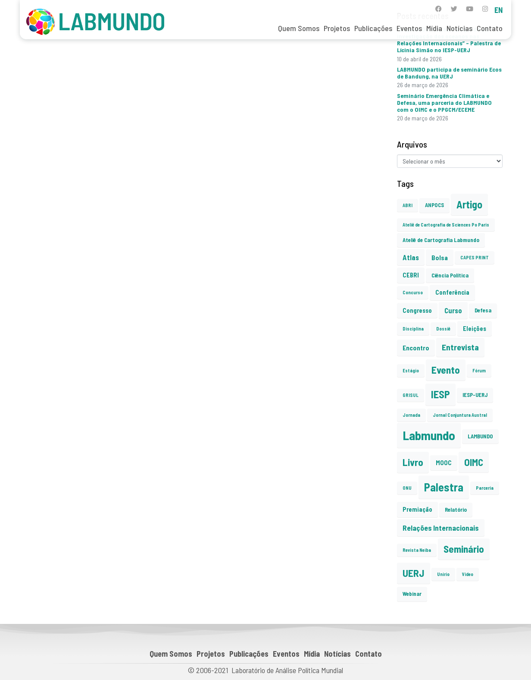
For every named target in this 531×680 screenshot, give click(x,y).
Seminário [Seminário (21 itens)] (464, 549)
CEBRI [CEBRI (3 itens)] (411, 275)
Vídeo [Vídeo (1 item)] (467, 574)
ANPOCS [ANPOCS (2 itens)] (434, 204)
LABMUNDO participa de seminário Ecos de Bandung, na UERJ (449, 73)
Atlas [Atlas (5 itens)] (411, 257)
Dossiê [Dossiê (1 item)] (443, 328)
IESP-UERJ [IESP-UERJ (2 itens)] (474, 394)
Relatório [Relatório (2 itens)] (456, 509)
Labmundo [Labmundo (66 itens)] (429, 435)
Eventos (409, 28)
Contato (490, 28)
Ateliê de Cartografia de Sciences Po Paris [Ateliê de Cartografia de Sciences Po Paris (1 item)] (446, 224)
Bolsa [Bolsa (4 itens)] (439, 257)
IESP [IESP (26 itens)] (440, 394)
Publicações (373, 28)
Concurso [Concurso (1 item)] (413, 292)
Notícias (459, 28)
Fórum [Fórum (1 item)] (479, 370)
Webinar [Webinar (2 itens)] (412, 593)
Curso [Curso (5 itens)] (453, 310)
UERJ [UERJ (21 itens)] (414, 573)
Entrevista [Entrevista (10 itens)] (460, 347)
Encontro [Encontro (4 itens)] (416, 347)
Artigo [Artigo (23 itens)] (469, 204)
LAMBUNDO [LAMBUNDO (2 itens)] (480, 436)
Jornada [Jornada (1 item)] (411, 415)
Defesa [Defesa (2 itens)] (483, 310)
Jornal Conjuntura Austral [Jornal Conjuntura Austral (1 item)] (460, 415)
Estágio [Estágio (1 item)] (411, 370)
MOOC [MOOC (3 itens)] (444, 462)
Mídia (434, 28)
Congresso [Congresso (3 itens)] (417, 310)
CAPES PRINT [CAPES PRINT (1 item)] (474, 257)
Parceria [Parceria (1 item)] (485, 488)
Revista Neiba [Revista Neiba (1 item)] (417, 550)
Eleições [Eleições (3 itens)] (474, 328)
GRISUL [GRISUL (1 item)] (411, 395)
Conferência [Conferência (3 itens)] (452, 292)
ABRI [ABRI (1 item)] (407, 205)
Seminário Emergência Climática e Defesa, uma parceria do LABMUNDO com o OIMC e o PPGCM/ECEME (444, 102)
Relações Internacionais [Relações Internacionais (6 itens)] (441, 527)
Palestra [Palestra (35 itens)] (443, 487)
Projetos (337, 28)
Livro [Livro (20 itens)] (413, 462)
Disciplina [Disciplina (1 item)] (413, 328)
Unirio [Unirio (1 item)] (443, 574)
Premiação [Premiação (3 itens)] (417, 509)
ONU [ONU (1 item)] (407, 488)
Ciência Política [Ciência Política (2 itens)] (450, 275)
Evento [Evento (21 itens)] (445, 370)
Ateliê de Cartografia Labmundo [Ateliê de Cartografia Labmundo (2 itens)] (441, 239)
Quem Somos (298, 28)
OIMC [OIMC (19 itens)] (473, 462)
